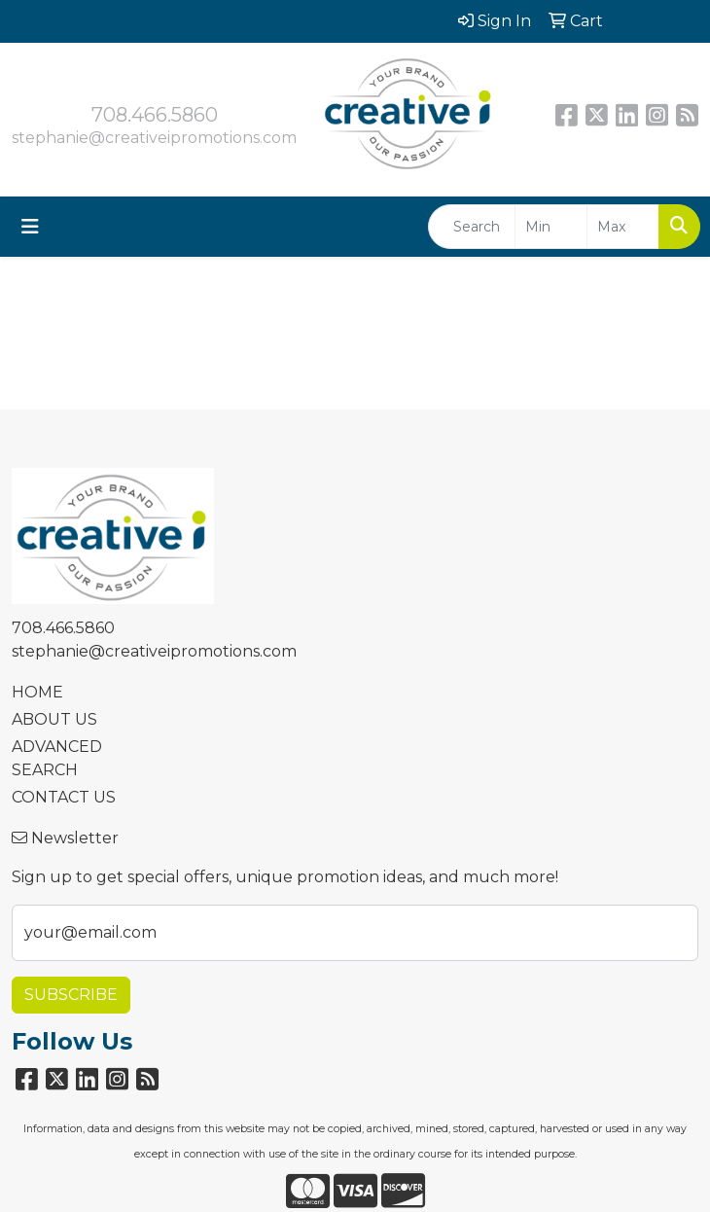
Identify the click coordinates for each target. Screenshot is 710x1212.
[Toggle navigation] (30, 226)
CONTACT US (64, 797)
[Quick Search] (471, 226)
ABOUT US (54, 719)
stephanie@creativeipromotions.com (154, 137)
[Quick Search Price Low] (551, 226)
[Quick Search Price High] (622, 226)
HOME (37, 692)
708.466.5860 (154, 114)
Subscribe (71, 994)
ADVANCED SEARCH (57, 758)
